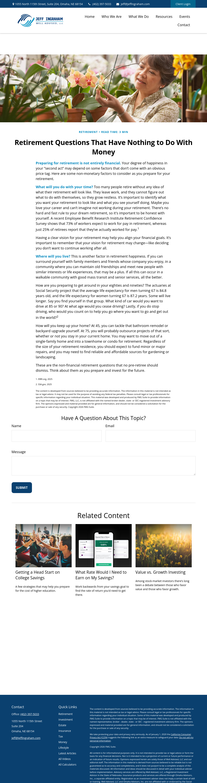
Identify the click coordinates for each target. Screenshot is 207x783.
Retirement (65, 714)
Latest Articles (67, 753)
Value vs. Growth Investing (161, 572)
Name (16, 425)
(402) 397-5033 (99, 4)
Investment (65, 719)
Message (19, 451)
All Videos (64, 759)
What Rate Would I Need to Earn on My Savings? (101, 574)
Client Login (183, 4)
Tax (60, 736)
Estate (62, 725)
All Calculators (67, 764)
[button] (89, 16)
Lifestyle (63, 747)
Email (110, 425)
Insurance (64, 731)
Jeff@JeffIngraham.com (133, 4)
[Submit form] (22, 487)
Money (62, 742)
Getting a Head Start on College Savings (37, 574)
